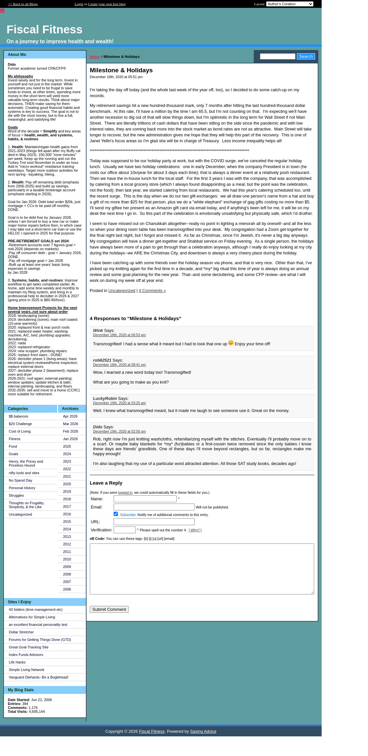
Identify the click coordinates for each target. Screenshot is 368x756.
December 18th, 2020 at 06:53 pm (119, 335)
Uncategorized (20, 514)
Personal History (22, 488)
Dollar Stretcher (21, 632)
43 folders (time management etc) (35, 609)
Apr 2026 (70, 416)
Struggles (16, 495)
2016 (67, 514)
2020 (67, 484)
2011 (67, 552)
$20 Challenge (20, 424)
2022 (67, 469)
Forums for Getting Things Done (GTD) (40, 640)
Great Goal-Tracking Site (28, 647)
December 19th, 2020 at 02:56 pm (119, 431)
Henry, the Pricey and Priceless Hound (26, 463)
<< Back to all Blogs (23, 4)
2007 (67, 582)
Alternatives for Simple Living (32, 617)
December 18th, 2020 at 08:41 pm (119, 365)
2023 (67, 461)
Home (94, 57)
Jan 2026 (70, 439)
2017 (67, 506)
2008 (67, 574)
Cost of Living (20, 431)
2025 (67, 446)
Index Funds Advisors (26, 655)
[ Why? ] (195, 530)
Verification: (101, 529)
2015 (67, 522)
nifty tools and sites (24, 473)
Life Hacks (17, 662)
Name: (97, 498)
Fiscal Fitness (152, 731)
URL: (95, 521)
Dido (97, 426)
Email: (97, 507)
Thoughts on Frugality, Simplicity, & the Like (26, 505)
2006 (67, 589)
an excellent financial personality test (38, 625)
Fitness (14, 439)
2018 (67, 499)
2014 (67, 529)
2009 (67, 567)
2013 (67, 537)
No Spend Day (20, 480)
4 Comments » (152, 290)
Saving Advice (203, 731)
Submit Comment (109, 619)
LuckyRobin (105, 398)
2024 (67, 454)
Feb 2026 (70, 431)
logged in (125, 492)
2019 (67, 491)
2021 (67, 476)
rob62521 (102, 360)
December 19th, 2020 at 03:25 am (119, 403)
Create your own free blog (107, 4)
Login (79, 4)
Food (13, 446)
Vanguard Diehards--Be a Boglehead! (39, 677)
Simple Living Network (26, 670)
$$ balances (18, 416)
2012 (67, 544)
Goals (13, 454)
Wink (98, 330)
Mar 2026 (70, 424)
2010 (67, 559)
